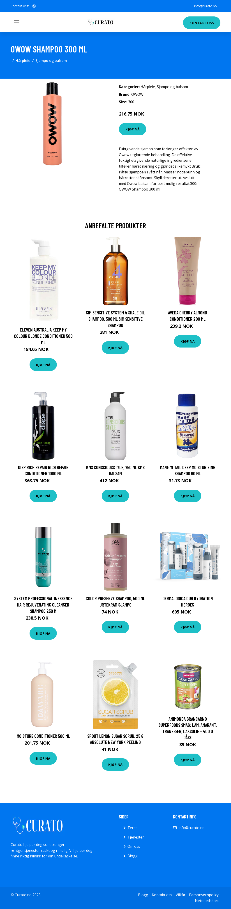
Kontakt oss (201, 22)
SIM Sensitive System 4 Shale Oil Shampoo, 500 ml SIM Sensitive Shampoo (115, 319)
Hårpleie (23, 60)
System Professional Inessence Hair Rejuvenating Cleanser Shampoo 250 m (43, 604)
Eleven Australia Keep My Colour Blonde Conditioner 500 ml (43, 336)
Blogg (132, 855)
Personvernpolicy (204, 894)
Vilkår (180, 894)
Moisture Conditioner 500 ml (43, 736)
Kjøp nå (132, 129)
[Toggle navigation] (17, 22)
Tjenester (135, 837)
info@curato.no (205, 6)
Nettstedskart (207, 900)
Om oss (133, 846)
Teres (132, 827)
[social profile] (34, 6)
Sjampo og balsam (51, 60)
